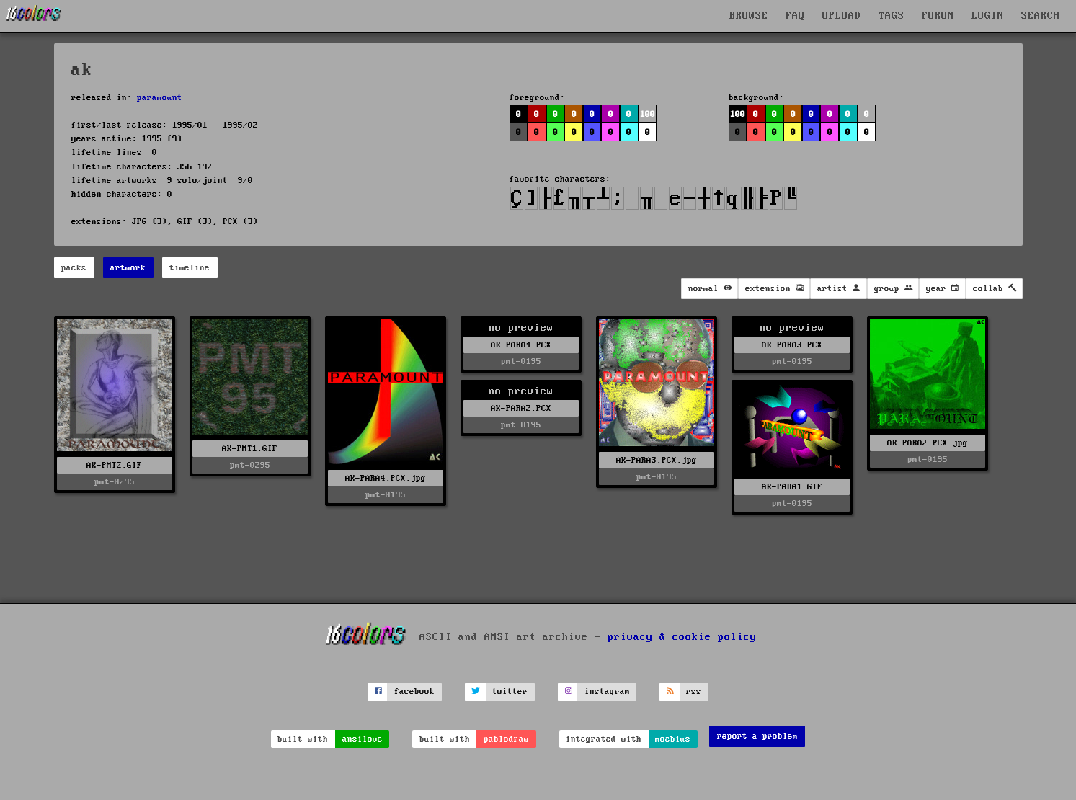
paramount (159, 97)
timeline (189, 267)
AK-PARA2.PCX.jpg (927, 443)
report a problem (757, 736)
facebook (414, 691)
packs (73, 267)
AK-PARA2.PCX (521, 408)
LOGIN (987, 16)
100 (647, 114)
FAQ (795, 16)
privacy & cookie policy (682, 636)
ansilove (362, 739)
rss (693, 691)
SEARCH (1040, 16)
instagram (607, 691)
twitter (510, 691)
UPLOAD (841, 16)
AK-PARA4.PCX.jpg (385, 478)
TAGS (891, 16)
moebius (672, 739)
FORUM (938, 16)
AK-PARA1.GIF (792, 487)
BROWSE (748, 16)
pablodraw (506, 739)
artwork (128, 267)
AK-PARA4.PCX (521, 345)
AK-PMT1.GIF (249, 448)
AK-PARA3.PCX (792, 345)
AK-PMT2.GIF (114, 465)
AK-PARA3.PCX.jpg (656, 460)
